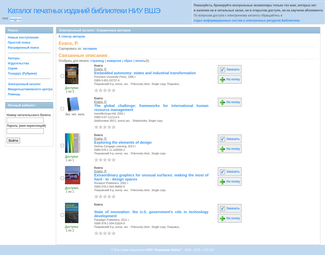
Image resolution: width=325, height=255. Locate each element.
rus (19, 19)
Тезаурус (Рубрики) (22, 73)
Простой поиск (19, 42)
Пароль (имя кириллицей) (26, 126)
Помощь (14, 94)
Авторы (14, 58)
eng (13, 19)
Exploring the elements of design (123, 142)
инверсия (114, 61)
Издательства (18, 63)
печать (140, 61)
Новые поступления (23, 37)
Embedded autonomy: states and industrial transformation (145, 73)
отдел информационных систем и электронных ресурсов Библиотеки (247, 20)
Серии (12, 68)
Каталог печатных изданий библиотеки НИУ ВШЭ (84, 10)
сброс (128, 61)
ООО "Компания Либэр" (164, 250)
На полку (229, 79)
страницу (97, 61)
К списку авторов (72, 36)
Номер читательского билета (29, 115)
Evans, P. (100, 69)
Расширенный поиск (23, 47)
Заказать (229, 69)
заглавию (90, 48)
